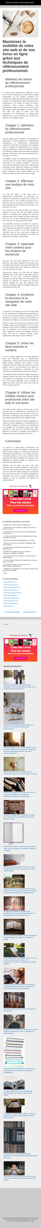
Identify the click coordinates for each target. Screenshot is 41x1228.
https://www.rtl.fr (9, 606)
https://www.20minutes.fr (12, 598)
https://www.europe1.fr (11, 603)
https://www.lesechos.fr (11, 585)
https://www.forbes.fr (10, 582)
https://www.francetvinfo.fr (12, 587)
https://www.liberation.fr (11, 590)
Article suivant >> (30, 612)
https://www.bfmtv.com (11, 601)
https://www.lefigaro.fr (11, 595)
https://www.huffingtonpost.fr (13, 593)
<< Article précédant (11, 612)
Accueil (6, 624)
